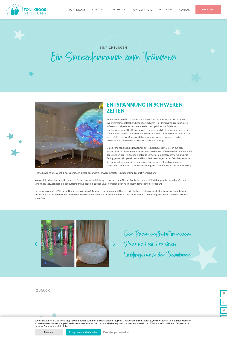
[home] (27, 10)
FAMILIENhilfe (142, 9)
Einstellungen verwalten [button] (116, 332)
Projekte (118, 9)
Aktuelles (165, 9)
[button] (38, 243)
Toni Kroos (77, 9)
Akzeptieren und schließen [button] (83, 332)
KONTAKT (185, 9)
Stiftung (98, 9)
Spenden (208, 9)
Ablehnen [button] (49, 332)
